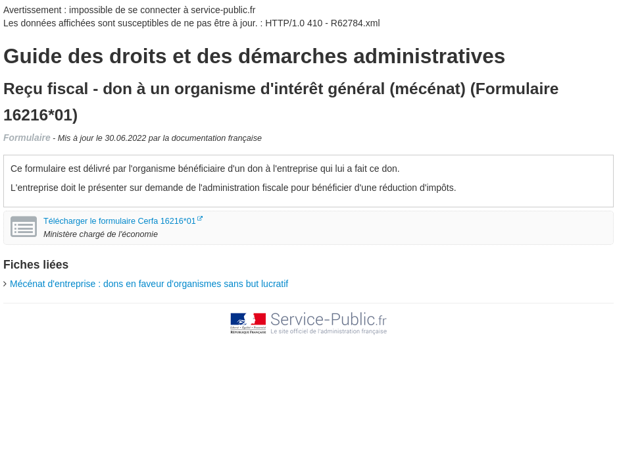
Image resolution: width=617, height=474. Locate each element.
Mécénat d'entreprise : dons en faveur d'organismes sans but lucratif (149, 283)
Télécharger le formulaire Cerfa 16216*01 (119, 221)
